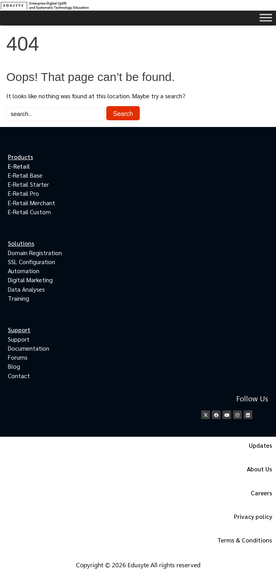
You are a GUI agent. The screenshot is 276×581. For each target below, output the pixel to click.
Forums (18, 357)
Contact (19, 375)
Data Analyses (26, 289)
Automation (23, 271)
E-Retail (19, 166)
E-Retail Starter (28, 184)
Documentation (28, 348)
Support (19, 339)
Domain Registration (35, 252)
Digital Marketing (30, 280)
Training (18, 298)
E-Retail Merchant (31, 203)
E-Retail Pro (23, 193)
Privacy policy (253, 516)
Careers (261, 493)
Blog (14, 366)
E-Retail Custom (29, 212)
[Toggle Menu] (265, 17)
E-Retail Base (25, 175)
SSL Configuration (31, 261)
